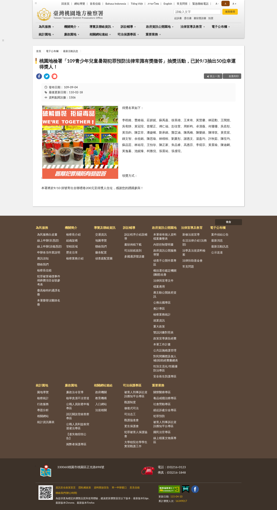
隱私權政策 (84, 487)
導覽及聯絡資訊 (100, 26)
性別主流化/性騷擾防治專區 (165, 368)
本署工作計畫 (162, 344)
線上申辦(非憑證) (48, 240)
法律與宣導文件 (163, 280)
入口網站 (101, 404)
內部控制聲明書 (163, 244)
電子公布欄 (219, 26)
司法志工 (130, 414)
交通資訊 (101, 234)
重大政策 (159, 326)
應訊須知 (43, 258)
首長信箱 (95, 3)
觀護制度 (130, 402)
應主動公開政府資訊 (164, 294)
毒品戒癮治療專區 (164, 398)
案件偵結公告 (220, 234)
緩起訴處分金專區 (164, 410)
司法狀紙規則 (133, 250)
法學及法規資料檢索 (193, 252)
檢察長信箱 (44, 270)
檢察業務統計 (162, 314)
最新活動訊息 (70, 51)
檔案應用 (159, 286)
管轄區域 (72, 246)
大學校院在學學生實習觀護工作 (135, 444)
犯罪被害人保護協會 (135, 434)
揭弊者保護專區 (76, 444)
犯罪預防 (159, 416)
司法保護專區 (127, 34)
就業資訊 (159, 320)
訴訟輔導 (127, 26)
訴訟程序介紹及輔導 (135, 236)
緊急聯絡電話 (200, 3)
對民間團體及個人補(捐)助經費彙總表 (165, 358)
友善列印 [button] (234, 76)
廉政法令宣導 (74, 392)
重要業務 (152, 34)
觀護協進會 (131, 420)
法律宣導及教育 (191, 26)
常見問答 (182, 3)
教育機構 (101, 398)
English (168, 3)
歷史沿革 (72, 252)
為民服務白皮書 (47, 234)
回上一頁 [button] (215, 76)
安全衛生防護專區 (164, 376)
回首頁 (65, 3)
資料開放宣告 (101, 487)
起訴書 (178, 18)
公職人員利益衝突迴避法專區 (77, 426)
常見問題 (188, 266)
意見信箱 (135, 487)
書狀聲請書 (200, 18)
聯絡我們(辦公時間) (66, 492)
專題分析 (43, 410)
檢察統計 (43, 398)
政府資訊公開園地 (158, 26)
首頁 (38, 51)
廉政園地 (70, 34)
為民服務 (45, 26)
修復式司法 (131, 408)
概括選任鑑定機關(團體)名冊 (164, 272)
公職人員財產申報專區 (77, 406)
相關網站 (43, 416)
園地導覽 (43, 392)
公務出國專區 (162, 302)
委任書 (188, 18)
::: (36, 2)
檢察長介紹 (73, 234)
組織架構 (72, 240)
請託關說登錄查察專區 (77, 416)
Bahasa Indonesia (115, 3)
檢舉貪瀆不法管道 (77, 398)
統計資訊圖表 (45, 422)
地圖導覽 (101, 240)
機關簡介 (70, 26)
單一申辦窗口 (119, 487)
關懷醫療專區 (162, 392)
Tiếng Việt (137, 3)
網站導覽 (79, 3)
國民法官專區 (162, 432)
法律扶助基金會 (192, 260)
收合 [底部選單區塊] (228, 221)
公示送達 (217, 252)
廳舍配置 (101, 252)
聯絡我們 (43, 264)
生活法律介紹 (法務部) (194, 242)
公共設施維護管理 (164, 350)
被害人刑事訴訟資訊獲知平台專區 (135, 394)
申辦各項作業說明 (48, 252)
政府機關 (101, 392)
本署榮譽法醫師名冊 (48, 302)
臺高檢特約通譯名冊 (48, 292)
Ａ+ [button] (234, 3)
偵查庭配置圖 (104, 258)
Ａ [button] (225, 3)
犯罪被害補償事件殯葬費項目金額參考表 (48, 280)
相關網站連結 (98, 34)
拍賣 (210, 18)
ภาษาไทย (153, 3)
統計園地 (45, 34)
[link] (39, 76)
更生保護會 (131, 426)
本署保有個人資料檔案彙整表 (164, 236)
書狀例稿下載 (133, 244)
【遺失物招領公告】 (76, 436)
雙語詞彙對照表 (163, 332)
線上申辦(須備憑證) (49, 246)
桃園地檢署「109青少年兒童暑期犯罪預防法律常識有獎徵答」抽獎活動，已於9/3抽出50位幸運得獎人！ (137, 63)
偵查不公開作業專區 (164, 262)
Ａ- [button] (217, 3)
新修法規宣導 (191, 234)
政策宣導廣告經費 (164, 338)
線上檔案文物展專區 (164, 440)
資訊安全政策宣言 (66, 487)
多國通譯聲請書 (134, 256)
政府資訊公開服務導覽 (164, 252)
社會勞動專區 (162, 404)
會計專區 (159, 308)
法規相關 (101, 410)
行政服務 (43, 404)
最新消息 (217, 240)
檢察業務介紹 (74, 258)
